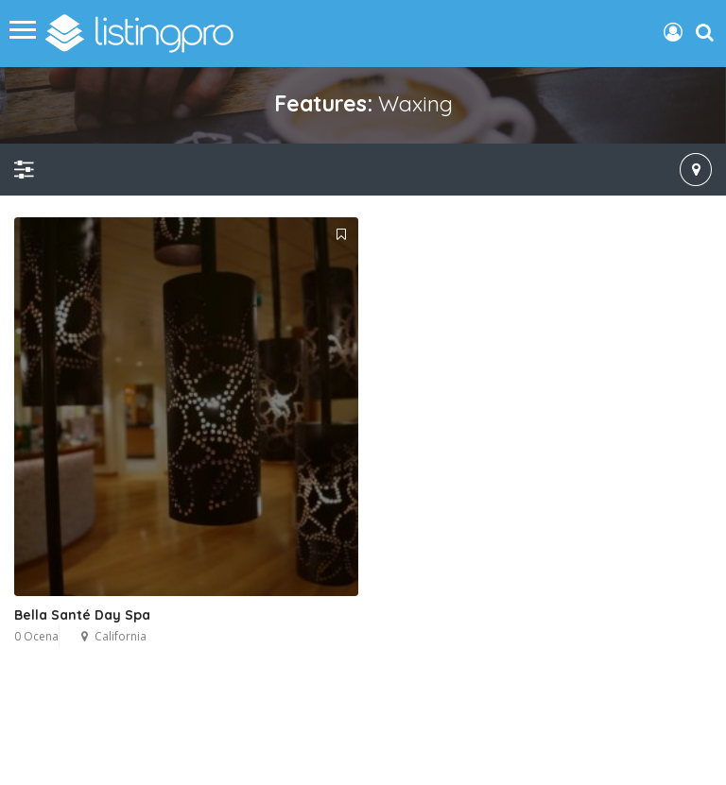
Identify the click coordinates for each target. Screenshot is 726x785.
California (121, 636)
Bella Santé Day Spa (82, 614)
